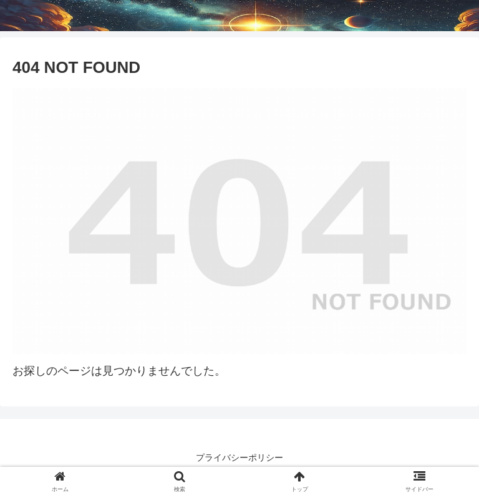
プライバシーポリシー (239, 457)
